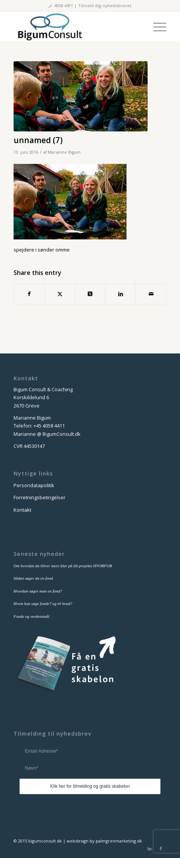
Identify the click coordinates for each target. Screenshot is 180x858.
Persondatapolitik (34, 485)
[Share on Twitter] (90, 294)
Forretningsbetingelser (40, 497)
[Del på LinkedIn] (120, 294)
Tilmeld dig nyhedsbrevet (104, 5)
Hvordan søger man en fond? (38, 591)
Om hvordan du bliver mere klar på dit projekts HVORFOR (63, 565)
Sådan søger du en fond (33, 578)
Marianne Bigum (64, 152)
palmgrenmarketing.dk (119, 841)
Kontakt (22, 509)
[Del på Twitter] (60, 294)
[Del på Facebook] (29, 294)
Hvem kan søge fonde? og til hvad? (43, 603)
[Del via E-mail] (151, 294)
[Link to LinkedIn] (149, 848)
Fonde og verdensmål (31, 616)
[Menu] (156, 27)
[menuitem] (156, 27)
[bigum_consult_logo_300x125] (75, 27)
